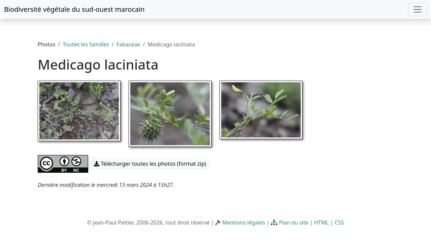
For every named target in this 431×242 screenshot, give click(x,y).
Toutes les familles (86, 44)
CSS (339, 222)
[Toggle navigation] (417, 9)
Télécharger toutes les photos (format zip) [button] (150, 163)
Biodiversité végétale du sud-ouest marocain (74, 9)
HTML (321, 222)
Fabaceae (128, 44)
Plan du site (293, 222)
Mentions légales (243, 222)
